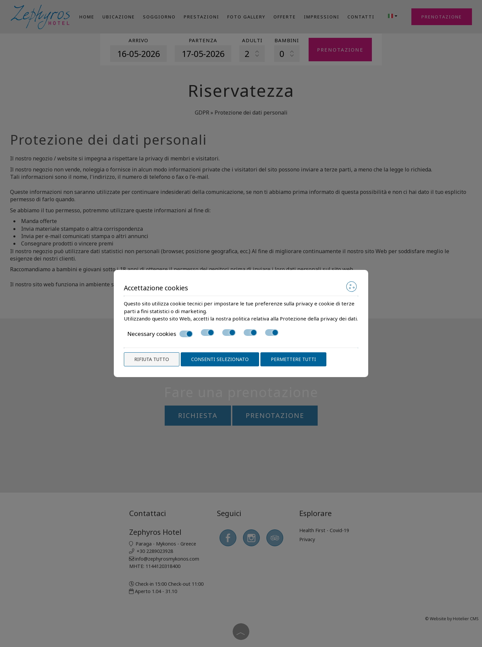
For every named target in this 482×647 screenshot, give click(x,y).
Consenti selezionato (220, 359)
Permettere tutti (293, 359)
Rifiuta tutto (151, 359)
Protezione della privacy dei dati (318, 318)
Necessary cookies (160, 334)
